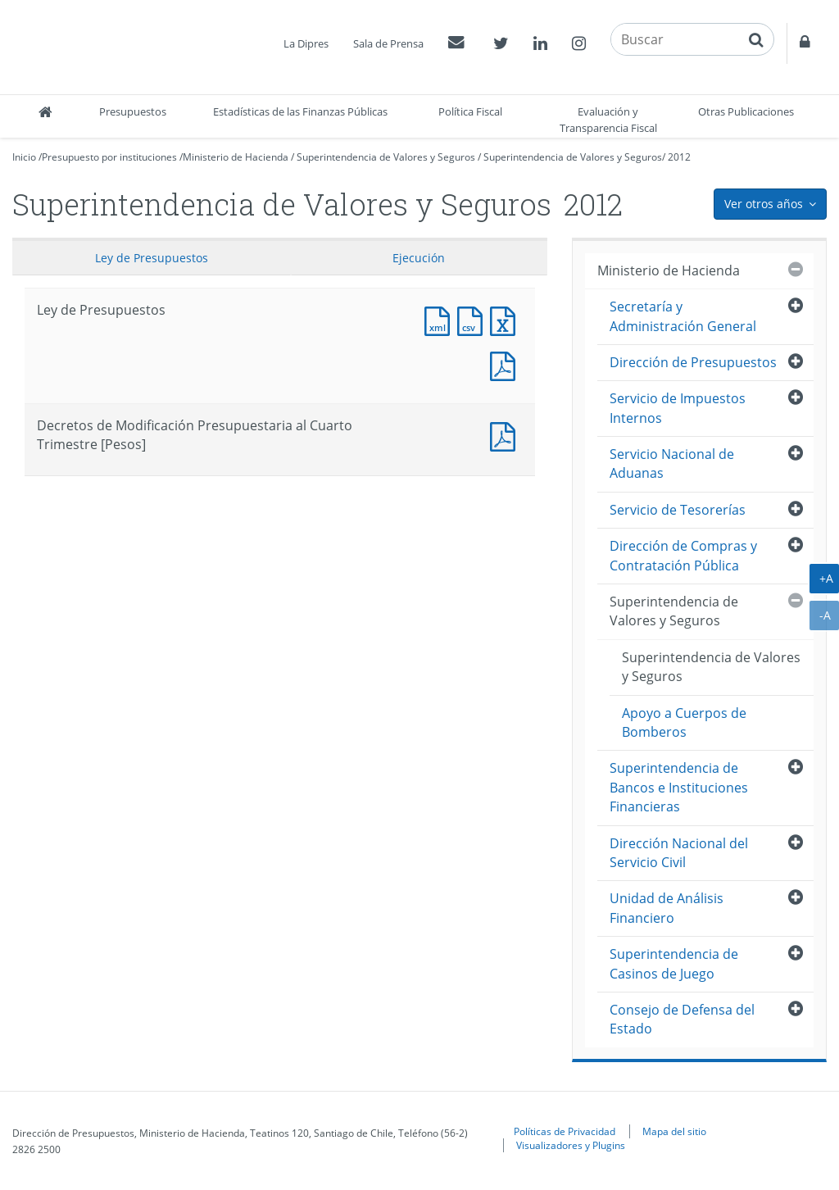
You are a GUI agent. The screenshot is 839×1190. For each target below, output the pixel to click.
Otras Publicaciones (746, 111)
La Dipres (306, 43)
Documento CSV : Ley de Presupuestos (473, 319)
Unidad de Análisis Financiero (666, 907)
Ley (151, 258)
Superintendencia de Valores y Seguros (386, 157)
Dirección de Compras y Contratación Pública (683, 555)
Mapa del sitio (674, 1131)
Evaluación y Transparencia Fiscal (608, 119)
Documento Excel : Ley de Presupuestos (506, 319)
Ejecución (418, 258)
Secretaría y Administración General (683, 316)
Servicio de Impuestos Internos (678, 407)
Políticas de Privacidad (564, 1131)
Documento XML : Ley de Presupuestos (440, 319)
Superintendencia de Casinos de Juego (674, 963)
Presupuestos (132, 111)
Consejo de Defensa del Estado (682, 1019)
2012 (679, 157)
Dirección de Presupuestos (693, 362)
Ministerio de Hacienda (235, 157)
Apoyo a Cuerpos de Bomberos (684, 722)
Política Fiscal (470, 111)
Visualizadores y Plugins (570, 1144)
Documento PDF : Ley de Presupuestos (506, 364)
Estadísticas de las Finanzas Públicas (300, 111)
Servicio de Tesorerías (678, 510)
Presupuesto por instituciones (109, 157)
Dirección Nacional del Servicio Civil (679, 852)
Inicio (24, 157)
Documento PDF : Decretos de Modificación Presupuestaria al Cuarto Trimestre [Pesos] (506, 434)
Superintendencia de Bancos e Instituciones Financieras (679, 787)
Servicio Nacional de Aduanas (672, 463)
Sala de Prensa (388, 43)
